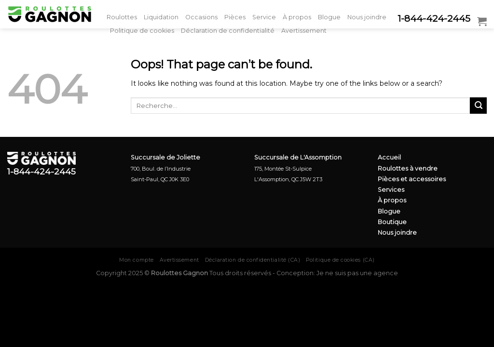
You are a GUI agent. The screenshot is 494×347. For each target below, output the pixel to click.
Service (264, 17)
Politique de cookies (142, 30)
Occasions (201, 17)
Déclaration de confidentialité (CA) (253, 260)
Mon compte (136, 260)
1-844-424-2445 (434, 18)
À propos (297, 17)
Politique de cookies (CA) (340, 260)
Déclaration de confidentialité (227, 30)
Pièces (235, 17)
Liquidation (161, 17)
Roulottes (122, 17)
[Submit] (478, 105)
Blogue (329, 17)
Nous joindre (366, 17)
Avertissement (304, 30)
